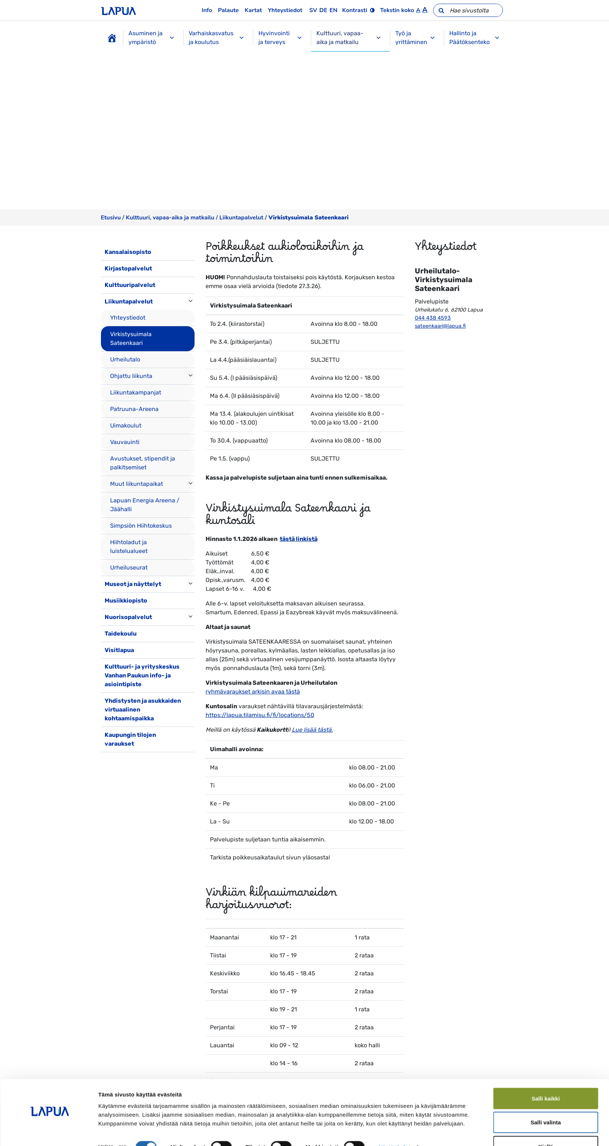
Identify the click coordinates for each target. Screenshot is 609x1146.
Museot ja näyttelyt (133, 584)
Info (207, 10)
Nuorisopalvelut (128, 617)
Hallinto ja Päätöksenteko (474, 38)
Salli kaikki (546, 1078)
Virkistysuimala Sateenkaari (131, 338)
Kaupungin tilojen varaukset (130, 739)
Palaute (228, 10)
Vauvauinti (124, 442)
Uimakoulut (125, 425)
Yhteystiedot (285, 10)
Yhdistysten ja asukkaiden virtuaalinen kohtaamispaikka (143, 709)
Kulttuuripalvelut (130, 284)
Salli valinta (545, 1102)
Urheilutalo (125, 359)
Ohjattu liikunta (131, 375)
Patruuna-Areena (134, 408)
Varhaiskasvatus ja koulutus (216, 38)
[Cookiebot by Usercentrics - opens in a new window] (49, 1131)
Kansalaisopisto (128, 251)
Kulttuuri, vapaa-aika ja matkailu (348, 38)
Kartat (253, 10)
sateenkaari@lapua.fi (440, 326)
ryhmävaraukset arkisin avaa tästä (253, 691)
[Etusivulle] (118, 10)
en (334, 10)
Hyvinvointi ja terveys (280, 38)
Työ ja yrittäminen (415, 38)
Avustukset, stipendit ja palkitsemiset (142, 463)
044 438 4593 (433, 318)
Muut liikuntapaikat (136, 483)
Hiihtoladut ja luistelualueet (129, 546)
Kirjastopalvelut (128, 268)
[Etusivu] (112, 38)
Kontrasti (354, 10)
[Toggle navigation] (111, 759)
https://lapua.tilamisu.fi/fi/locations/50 (260, 715)
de (323, 10)
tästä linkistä (299, 538)
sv (313, 10)
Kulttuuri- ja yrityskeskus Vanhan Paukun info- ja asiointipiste (142, 675)
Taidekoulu (121, 633)
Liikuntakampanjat (135, 392)
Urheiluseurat (129, 567)
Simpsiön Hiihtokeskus (141, 525)
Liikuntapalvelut (242, 218)
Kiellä (545, 1126)
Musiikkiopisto (126, 600)
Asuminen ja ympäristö (151, 38)
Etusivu (111, 218)
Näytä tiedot (394, 1127)
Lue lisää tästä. (312, 729)
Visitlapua (119, 650)
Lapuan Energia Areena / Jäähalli (145, 505)
